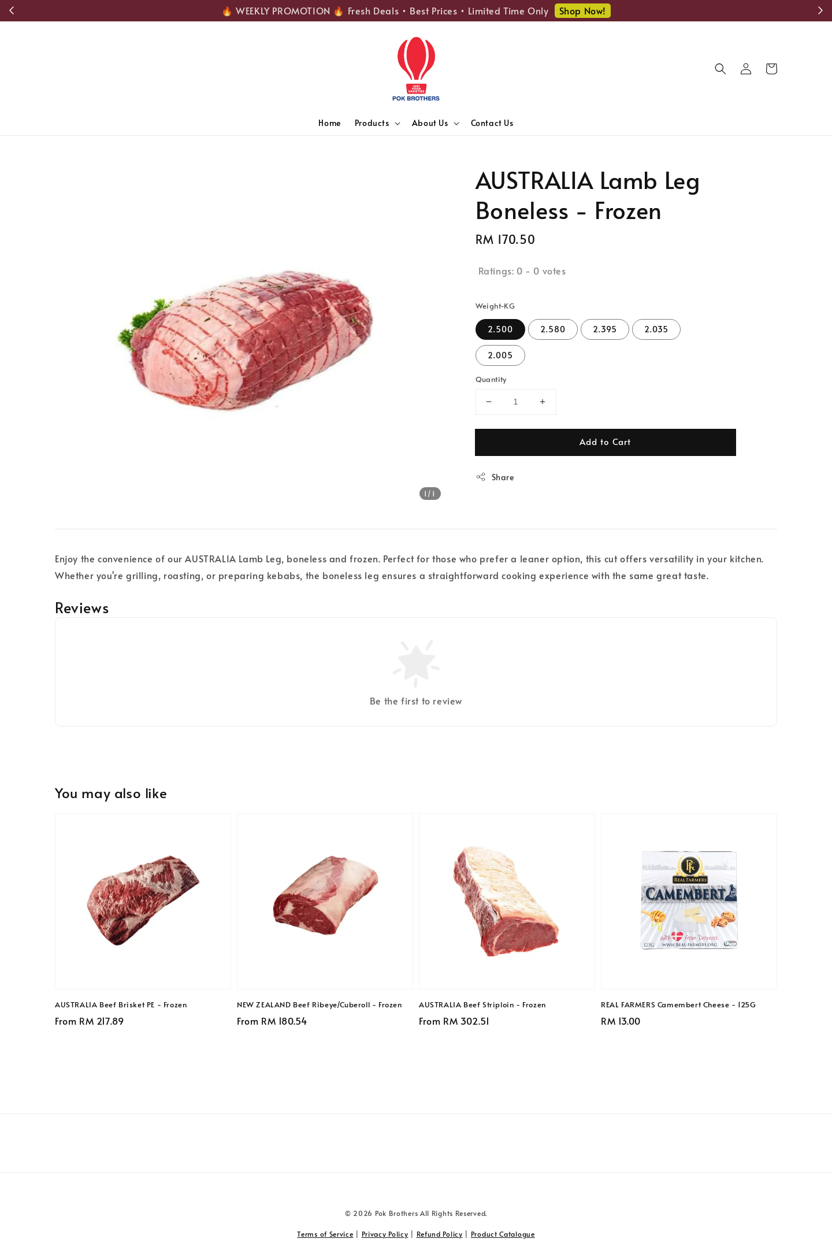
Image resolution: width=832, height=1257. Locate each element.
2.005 (500, 355)
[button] (720, 68)
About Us (430, 123)
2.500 (500, 329)
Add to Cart (605, 441)
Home (329, 122)
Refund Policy (440, 1234)
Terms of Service (325, 1234)
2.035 (656, 329)
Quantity (491, 379)
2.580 (553, 329)
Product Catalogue (503, 1234)
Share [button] (495, 477)
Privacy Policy (385, 1234)
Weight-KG (495, 306)
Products (372, 123)
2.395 (605, 329)
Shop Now (601, 10)
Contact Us (492, 122)
